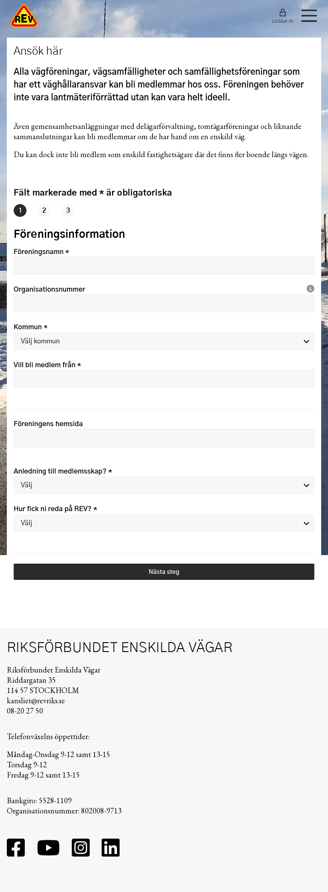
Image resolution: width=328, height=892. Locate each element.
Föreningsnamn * (41, 252)
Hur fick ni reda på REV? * (55, 509)
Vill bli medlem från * (47, 365)
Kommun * (30, 327)
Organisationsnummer (49, 289)
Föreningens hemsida (48, 424)
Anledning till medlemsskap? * (63, 471)
